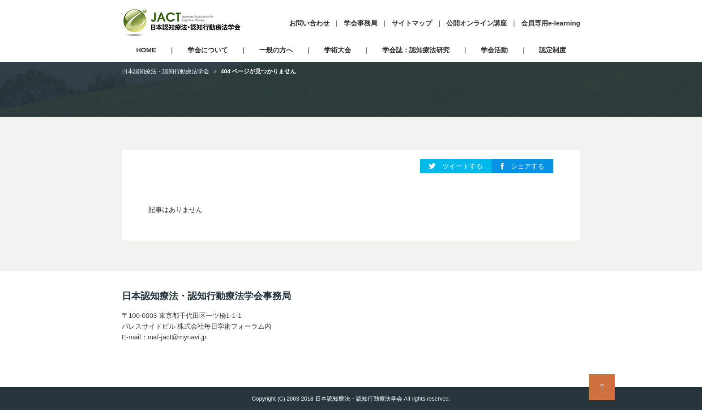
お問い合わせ (309, 23)
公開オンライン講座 (476, 23)
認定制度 (552, 50)
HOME (146, 50)
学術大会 (337, 50)
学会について (208, 50)
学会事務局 (360, 23)
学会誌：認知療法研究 (415, 50)
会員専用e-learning (550, 23)
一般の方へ (276, 50)
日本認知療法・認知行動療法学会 (165, 71)
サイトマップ (412, 23)
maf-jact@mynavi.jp (177, 337)
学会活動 (494, 50)
